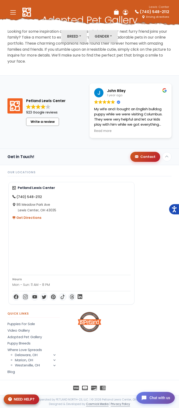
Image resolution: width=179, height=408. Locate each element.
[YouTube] (34, 297)
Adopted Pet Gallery (24, 337)
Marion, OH (37, 360)
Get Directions (26, 217)
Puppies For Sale (21, 324)
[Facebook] (16, 297)
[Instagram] (25, 297)
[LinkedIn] (80, 297)
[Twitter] (44, 297)
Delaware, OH (37, 355)
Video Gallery (18, 330)
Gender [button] (102, 36)
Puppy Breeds (19, 343)
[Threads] (72, 297)
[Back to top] (167, 156)
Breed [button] (72, 36)
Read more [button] (103, 131)
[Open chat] (154, 397)
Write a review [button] (43, 121)
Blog (11, 371)
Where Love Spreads (24, 350)
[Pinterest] (53, 297)
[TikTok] (62, 297)
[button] (54, 365)
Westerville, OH (37, 365)
